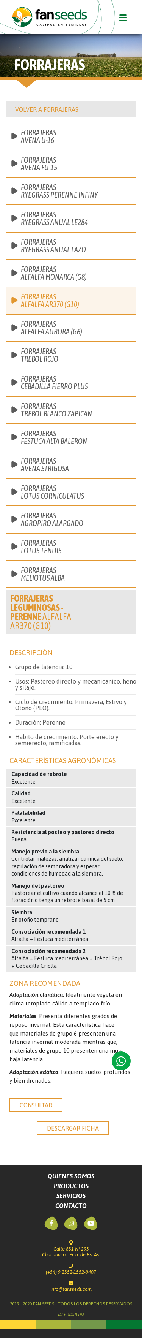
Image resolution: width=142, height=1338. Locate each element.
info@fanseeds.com (71, 1286)
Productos (71, 1186)
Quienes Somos (71, 1176)
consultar (36, 1105)
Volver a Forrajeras (46, 109)
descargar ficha (73, 1128)
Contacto (71, 1205)
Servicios (71, 1195)
